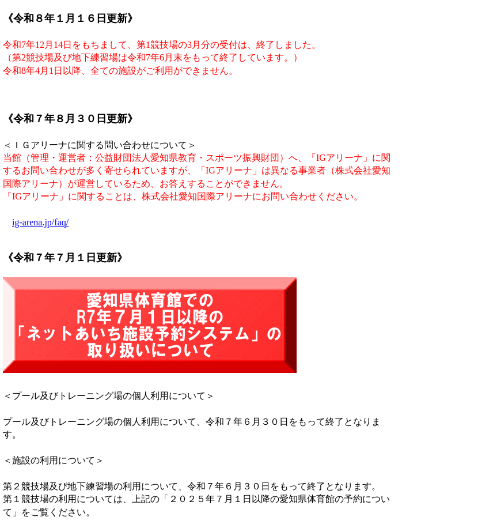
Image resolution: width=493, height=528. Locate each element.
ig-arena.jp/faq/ (40, 222)
